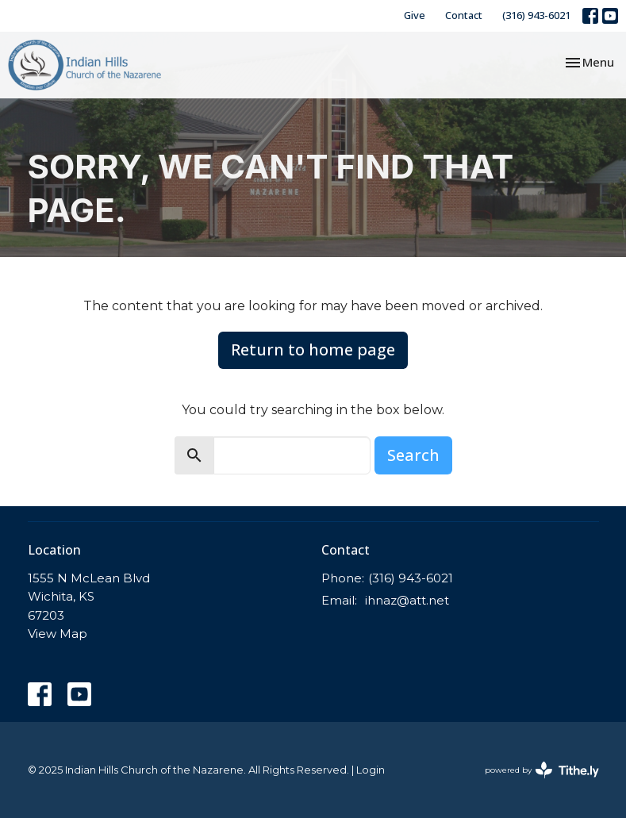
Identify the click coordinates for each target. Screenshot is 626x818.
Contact (463, 15)
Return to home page (313, 349)
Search (413, 455)
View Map (57, 633)
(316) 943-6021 (536, 15)
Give (414, 15)
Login (370, 770)
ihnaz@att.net (407, 600)
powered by (542, 770)
